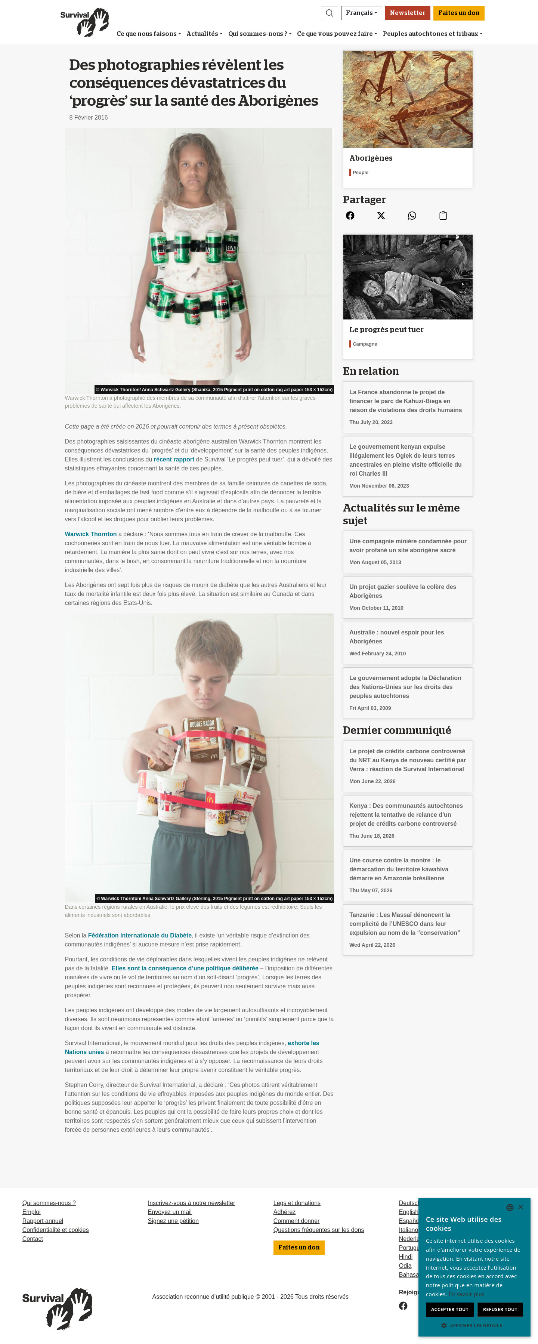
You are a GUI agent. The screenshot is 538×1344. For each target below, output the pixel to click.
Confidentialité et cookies (55, 1230)
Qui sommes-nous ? (257, 34)
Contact (32, 1239)
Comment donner (296, 1221)
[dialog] (474, 1267)
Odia (405, 1266)
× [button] (520, 1207)
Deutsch (410, 1203)
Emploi (31, 1212)
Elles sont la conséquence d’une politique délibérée (185, 968)
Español (410, 1221)
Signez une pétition (173, 1221)
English (408, 1212)
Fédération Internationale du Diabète (140, 935)
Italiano (408, 1230)
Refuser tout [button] (500, 1309)
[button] (329, 13)
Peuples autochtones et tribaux (430, 34)
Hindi (405, 1257)
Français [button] (359, 13)
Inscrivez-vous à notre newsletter (191, 1203)
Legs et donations (297, 1203)
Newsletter (408, 13)
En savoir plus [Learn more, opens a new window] (467, 1294)
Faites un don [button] (459, 13)
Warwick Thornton (91, 534)
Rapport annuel (42, 1221)
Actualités (202, 34)
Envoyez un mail (170, 1212)
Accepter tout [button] (450, 1309)
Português (412, 1248)
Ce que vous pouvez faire (335, 34)
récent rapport (174, 459)
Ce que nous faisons (147, 34)
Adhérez (284, 1212)
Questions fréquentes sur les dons (318, 1230)
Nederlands (414, 1239)
